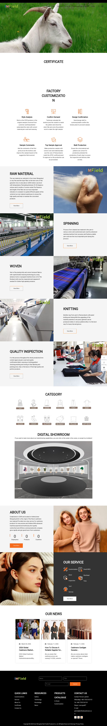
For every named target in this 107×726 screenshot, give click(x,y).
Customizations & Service (81, 6)
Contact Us (18, 708)
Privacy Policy (80, 724)
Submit (75, 684)
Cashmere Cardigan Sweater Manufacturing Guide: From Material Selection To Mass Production (79, 649)
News (36, 705)
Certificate (18, 705)
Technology (38, 699)
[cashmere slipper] (47, 420)
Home (48, 6)
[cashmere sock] (33, 420)
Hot (54, 6)
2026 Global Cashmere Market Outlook (26, 649)
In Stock (67, 6)
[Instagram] (81, 717)
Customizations (19, 697)
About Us (17, 702)
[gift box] (86, 420)
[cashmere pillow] (73, 420)
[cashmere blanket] (60, 420)
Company (94, 6)
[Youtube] (78, 717)
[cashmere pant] (73, 404)
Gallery (36, 697)
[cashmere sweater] (60, 404)
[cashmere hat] (20, 405)
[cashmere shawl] (47, 404)
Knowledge (37, 702)
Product (59, 6)
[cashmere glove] (20, 420)
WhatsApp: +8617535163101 (83, 699)
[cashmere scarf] (33, 404)
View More (16, 205)
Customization (58, 704)
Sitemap (72, 724)
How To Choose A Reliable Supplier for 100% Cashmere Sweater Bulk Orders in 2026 (53, 649)
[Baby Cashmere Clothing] (86, 404)
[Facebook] (75, 717)
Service (17, 699)
